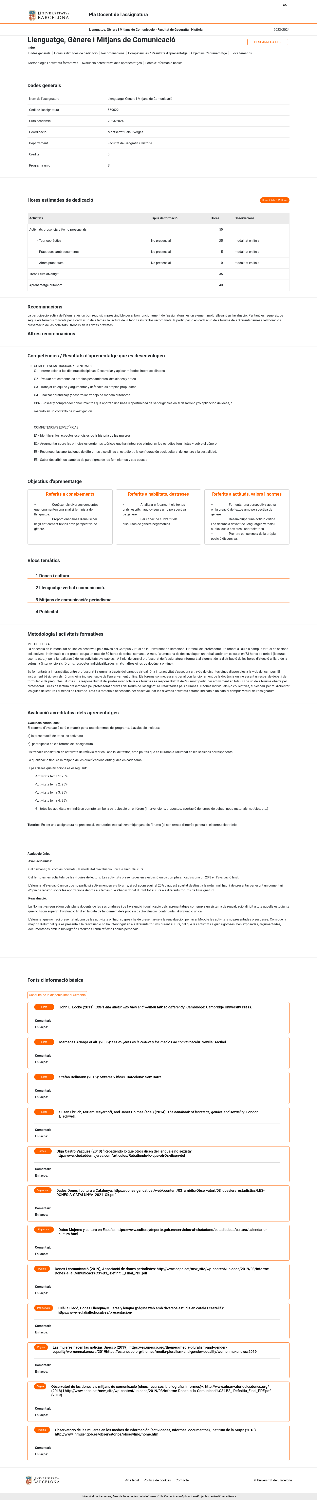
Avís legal (132, 1480)
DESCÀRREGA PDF (267, 42)
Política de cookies (157, 1480)
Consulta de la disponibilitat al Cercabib (57, 995)
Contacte (182, 1480)
